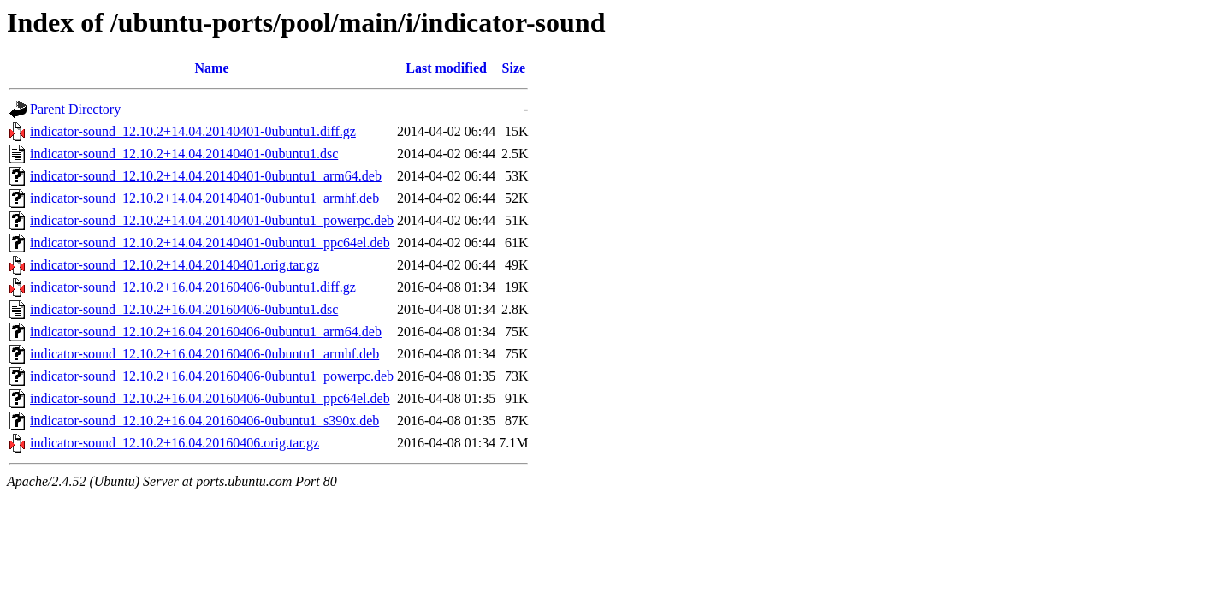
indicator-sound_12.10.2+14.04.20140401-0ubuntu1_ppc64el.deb (210, 242)
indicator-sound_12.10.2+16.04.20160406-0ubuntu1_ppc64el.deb (210, 398)
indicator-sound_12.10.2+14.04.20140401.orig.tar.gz (174, 265)
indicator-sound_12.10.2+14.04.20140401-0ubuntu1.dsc (184, 153)
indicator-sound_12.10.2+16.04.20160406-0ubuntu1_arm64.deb (206, 331)
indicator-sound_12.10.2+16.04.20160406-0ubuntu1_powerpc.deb (212, 376)
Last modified (446, 68)
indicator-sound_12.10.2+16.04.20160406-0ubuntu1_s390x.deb (204, 420)
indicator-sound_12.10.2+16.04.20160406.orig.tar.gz (174, 442)
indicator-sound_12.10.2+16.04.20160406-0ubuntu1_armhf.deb (204, 353)
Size (514, 68)
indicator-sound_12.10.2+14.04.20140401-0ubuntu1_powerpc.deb (212, 220)
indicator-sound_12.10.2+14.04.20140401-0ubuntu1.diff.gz (193, 131)
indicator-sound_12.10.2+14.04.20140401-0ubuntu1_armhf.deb (204, 198)
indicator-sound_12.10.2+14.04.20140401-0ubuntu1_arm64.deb (206, 176)
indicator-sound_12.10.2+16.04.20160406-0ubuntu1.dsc (184, 309)
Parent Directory (75, 109)
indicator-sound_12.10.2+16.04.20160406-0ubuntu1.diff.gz (193, 287)
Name (212, 68)
